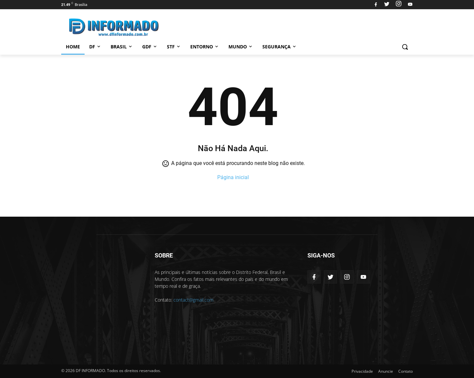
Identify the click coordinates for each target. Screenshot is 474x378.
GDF (150, 46)
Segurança (279, 46)
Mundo (240, 46)
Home (73, 46)
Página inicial (233, 177)
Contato (405, 371)
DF (95, 46)
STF (174, 46)
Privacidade (362, 371)
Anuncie (385, 371)
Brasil (122, 46)
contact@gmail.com (193, 300)
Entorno (204, 46)
